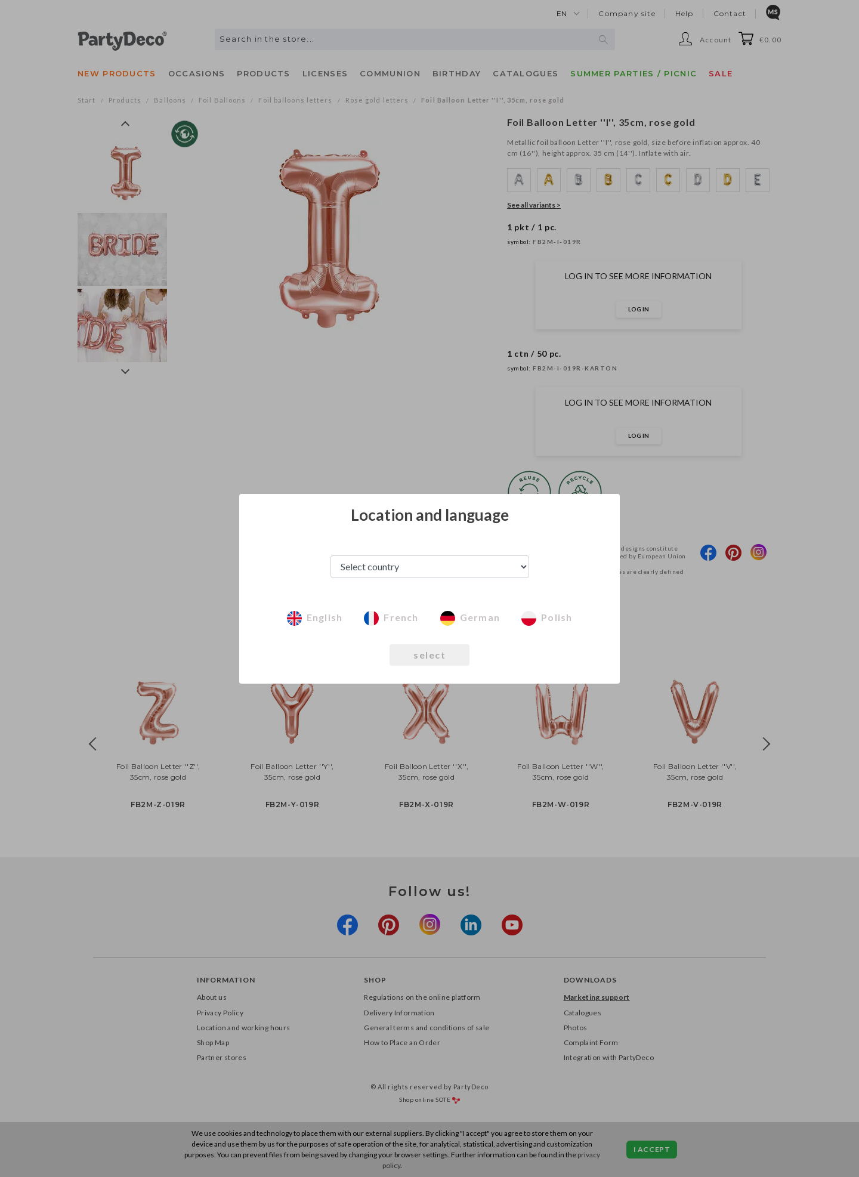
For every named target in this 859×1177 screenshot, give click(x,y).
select (429, 654)
